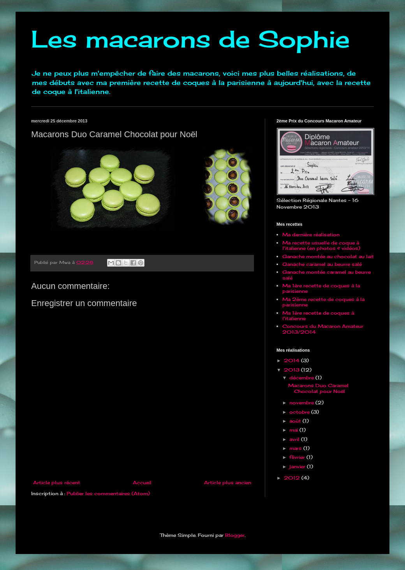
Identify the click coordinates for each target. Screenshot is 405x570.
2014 (292, 360)
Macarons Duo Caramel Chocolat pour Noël (318, 388)
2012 (292, 478)
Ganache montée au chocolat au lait (328, 256)
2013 (292, 370)
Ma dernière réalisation (311, 234)
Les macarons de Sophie (190, 39)
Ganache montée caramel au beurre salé (326, 274)
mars (296, 448)
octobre (300, 412)
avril (295, 439)
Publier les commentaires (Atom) (108, 493)
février (297, 457)
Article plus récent (56, 482)
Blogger (235, 535)
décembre (302, 378)
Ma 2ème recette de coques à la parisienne (323, 302)
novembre (302, 402)
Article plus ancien (227, 482)
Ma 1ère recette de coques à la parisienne (321, 288)
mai (294, 430)
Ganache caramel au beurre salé (322, 264)
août (296, 421)
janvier (298, 466)
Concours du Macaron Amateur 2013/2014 (322, 329)
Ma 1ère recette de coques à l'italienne (318, 315)
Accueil (142, 482)
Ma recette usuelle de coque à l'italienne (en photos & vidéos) (321, 245)
